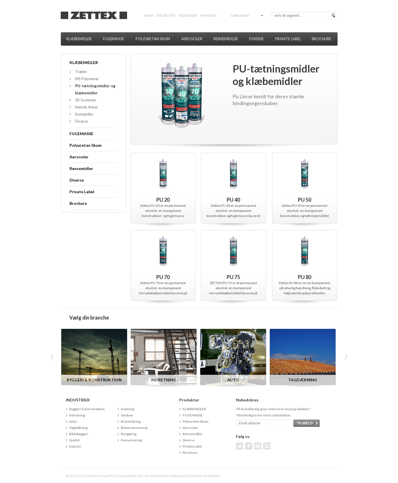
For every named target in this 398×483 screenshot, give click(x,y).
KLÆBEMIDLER (79, 39)
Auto (73, 421)
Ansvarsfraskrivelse (153, 476)
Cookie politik (126, 476)
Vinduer (127, 415)
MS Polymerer (87, 78)
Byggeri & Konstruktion (87, 409)
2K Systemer (85, 100)
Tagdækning (78, 427)
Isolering (127, 409)
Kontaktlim (84, 114)
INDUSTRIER (188, 15)
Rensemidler (226, 39)
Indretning (77, 415)
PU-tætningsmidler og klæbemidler (95, 89)
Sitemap (177, 476)
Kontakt (209, 15)
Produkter (189, 399)
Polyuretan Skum (153, 39)
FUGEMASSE (113, 39)
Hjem (148, 15)
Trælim (81, 71)
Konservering (131, 440)
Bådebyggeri (78, 434)
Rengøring (128, 434)
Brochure (321, 39)
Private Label (288, 39)
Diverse (256, 39)
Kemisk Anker (86, 107)
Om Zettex (166, 15)
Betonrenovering (134, 427)
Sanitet (74, 440)
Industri (75, 446)
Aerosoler (191, 39)
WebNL (214, 476)
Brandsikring (130, 421)
